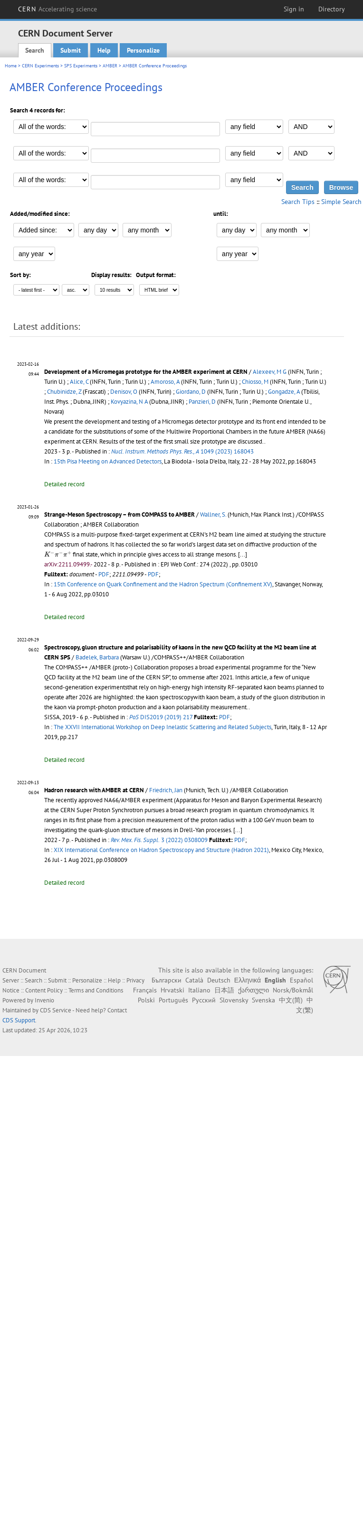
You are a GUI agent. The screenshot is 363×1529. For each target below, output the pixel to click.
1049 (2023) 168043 (182, 451)
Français (145, 990)
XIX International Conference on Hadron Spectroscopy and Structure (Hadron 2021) (161, 850)
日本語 (224, 990)
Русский (204, 1000)
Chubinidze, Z (64, 392)
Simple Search (341, 201)
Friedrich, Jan (165, 790)
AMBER (110, 66)
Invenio (44, 1000)
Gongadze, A (284, 392)
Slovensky (234, 1000)
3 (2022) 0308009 (159, 840)
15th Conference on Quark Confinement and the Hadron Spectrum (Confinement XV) (163, 584)
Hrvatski (172, 990)
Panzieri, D (202, 402)
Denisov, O (123, 392)
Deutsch (218, 980)
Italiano (199, 990)
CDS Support (18, 1020)
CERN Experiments (40, 66)
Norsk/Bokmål (293, 990)
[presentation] (57, 554)
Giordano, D (191, 392)
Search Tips (298, 201)
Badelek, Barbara (97, 657)
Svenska (263, 1000)
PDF (103, 574)
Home (11, 66)
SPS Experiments (80, 66)
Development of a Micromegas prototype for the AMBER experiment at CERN (146, 372)
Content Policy (44, 990)
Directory (331, 9)
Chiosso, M (255, 382)
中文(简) (291, 1000)
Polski (146, 1000)
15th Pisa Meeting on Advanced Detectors (108, 461)
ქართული (253, 990)
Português (173, 1000)
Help (104, 50)
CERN (57, 9)
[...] (242, 554)
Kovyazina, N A (129, 402)
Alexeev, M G (270, 372)
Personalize (143, 50)
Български (167, 980)
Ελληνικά (247, 980)
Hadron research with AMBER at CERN (94, 790)
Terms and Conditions (95, 990)
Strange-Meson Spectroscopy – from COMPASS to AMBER (119, 514)
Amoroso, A (165, 382)
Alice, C (79, 382)
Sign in (294, 9)
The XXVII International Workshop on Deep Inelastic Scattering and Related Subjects (162, 727)
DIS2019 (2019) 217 (160, 717)
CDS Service (55, 1010)
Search (34, 50)
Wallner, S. (213, 514)
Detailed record (64, 484)
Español (301, 980)
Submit (70, 50)
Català (194, 980)
